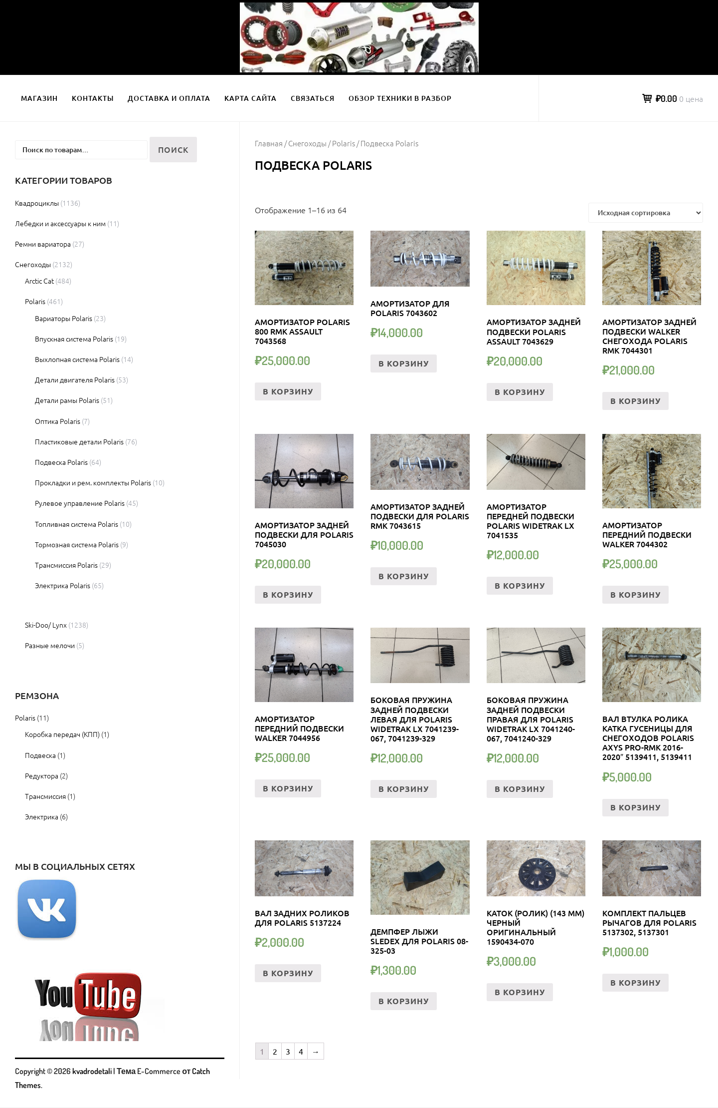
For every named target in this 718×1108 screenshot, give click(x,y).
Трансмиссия (45, 796)
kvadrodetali (92, 1071)
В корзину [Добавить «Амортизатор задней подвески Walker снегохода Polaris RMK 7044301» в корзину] (635, 400)
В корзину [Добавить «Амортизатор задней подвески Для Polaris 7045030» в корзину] (288, 594)
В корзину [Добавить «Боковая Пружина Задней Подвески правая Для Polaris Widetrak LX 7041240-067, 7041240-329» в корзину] (520, 788)
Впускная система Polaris (74, 339)
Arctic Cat (39, 281)
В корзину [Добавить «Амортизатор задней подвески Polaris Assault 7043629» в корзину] (520, 391)
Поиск (173, 149)
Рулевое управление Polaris (80, 503)
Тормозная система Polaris (77, 544)
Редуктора (41, 775)
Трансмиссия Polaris (66, 565)
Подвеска (40, 755)
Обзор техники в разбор (400, 98)
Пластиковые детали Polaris (79, 441)
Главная (269, 143)
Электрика (41, 816)
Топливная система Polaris (76, 524)
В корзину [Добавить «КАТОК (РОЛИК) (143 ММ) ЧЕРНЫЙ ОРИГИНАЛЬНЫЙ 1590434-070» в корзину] (520, 992)
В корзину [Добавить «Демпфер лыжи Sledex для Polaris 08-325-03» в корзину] (403, 1001)
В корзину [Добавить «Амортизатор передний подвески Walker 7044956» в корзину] (288, 788)
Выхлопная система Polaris (77, 359)
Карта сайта (250, 98)
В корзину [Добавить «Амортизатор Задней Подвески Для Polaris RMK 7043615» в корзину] (403, 576)
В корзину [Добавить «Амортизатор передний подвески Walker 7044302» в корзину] (635, 594)
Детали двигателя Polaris (75, 379)
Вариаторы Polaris (63, 318)
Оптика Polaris (57, 421)
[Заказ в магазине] (645, 213)
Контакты (93, 98)
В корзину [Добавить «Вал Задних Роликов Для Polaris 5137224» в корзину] (288, 973)
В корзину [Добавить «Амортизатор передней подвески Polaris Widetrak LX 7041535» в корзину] (520, 585)
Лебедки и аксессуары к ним (60, 223)
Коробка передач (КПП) (62, 734)
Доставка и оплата (169, 98)
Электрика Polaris (62, 585)
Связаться (313, 98)
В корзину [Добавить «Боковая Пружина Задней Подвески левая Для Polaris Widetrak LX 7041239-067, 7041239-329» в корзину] (403, 788)
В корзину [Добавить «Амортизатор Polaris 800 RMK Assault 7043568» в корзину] (288, 391)
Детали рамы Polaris (67, 400)
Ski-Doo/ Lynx (46, 625)
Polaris (343, 143)
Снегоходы (307, 143)
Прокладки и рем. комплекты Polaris (93, 482)
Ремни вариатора (43, 244)
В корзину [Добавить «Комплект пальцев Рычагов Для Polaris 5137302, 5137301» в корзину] (635, 982)
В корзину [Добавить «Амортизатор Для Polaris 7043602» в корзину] (403, 363)
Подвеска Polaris (61, 462)
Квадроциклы (37, 203)
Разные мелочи (50, 645)
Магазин (39, 98)
